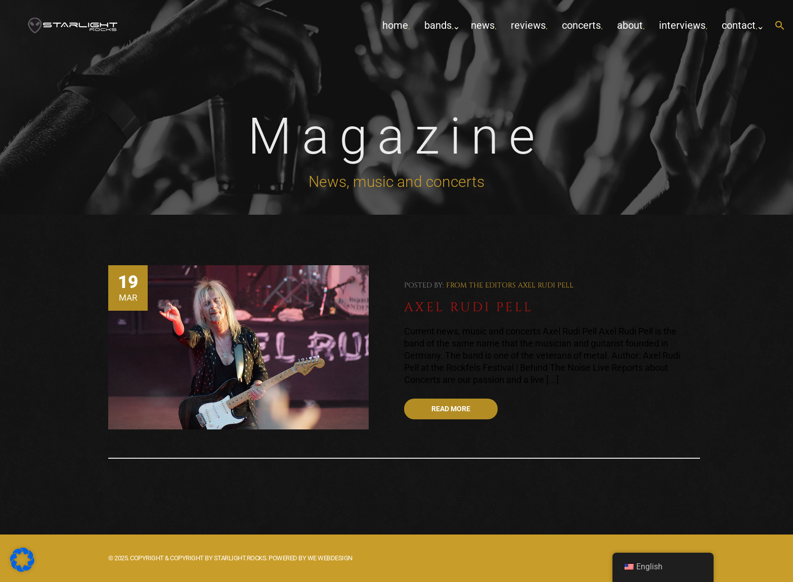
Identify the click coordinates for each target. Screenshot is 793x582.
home (395, 25)
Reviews (528, 25)
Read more (450, 409)
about (630, 25)
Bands (438, 25)
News (483, 25)
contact (739, 25)
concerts (581, 25)
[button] (780, 26)
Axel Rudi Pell (546, 285)
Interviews (682, 25)
